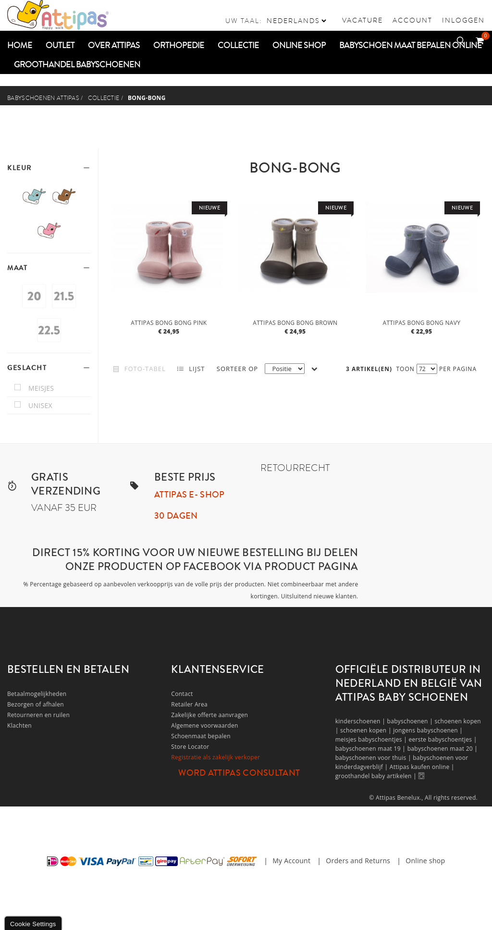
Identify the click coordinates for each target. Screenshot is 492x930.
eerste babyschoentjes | (442, 739)
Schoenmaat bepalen (200, 736)
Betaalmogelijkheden (36, 694)
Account (412, 20)
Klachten (19, 725)
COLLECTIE (104, 98)
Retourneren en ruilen (38, 715)
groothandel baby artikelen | (376, 776)
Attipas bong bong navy (422, 323)
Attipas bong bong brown (295, 323)
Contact (182, 694)
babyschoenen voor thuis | (374, 758)
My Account (291, 860)
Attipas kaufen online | (422, 767)
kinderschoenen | (361, 721)
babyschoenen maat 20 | (442, 748)
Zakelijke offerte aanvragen (209, 715)
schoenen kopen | (366, 730)
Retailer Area (189, 704)
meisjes (41, 388)
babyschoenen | (411, 721)
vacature (362, 20)
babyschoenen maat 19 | (371, 748)
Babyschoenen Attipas (43, 98)
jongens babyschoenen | (428, 730)
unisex (40, 405)
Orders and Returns (358, 860)
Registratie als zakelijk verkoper (215, 757)
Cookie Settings (33, 924)
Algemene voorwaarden (204, 725)
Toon (405, 369)
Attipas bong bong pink (169, 323)
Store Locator (190, 747)
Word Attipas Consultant (239, 773)
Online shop (425, 860)
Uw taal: (243, 20)
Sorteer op (237, 368)
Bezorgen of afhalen (35, 704)
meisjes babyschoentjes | (372, 739)
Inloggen (463, 20)
